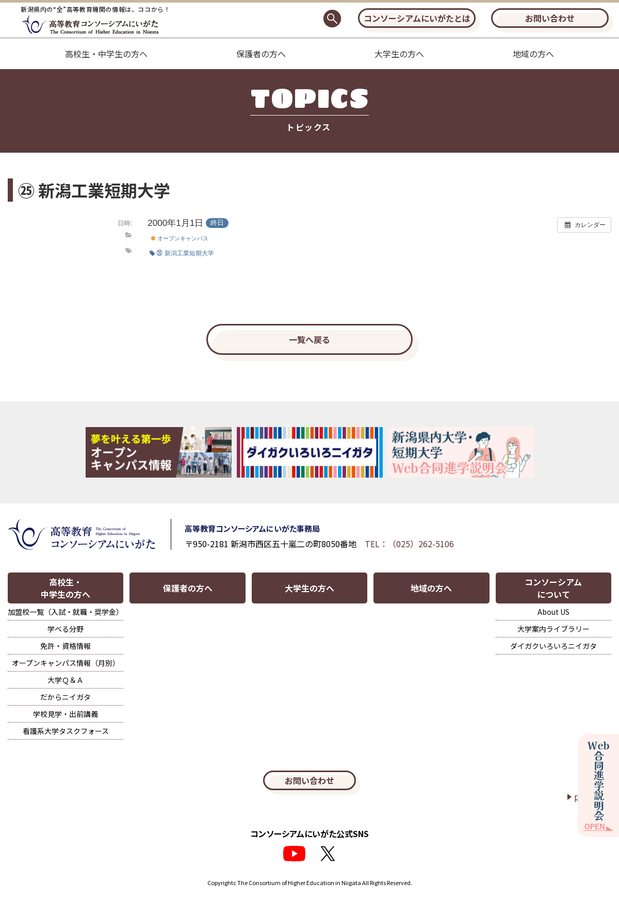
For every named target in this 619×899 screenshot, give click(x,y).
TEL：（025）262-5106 (409, 543)
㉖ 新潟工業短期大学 (182, 253)
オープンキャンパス (179, 238)
